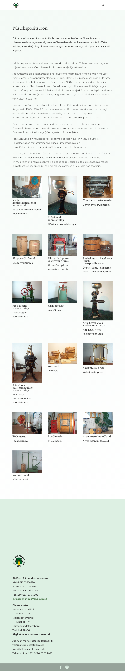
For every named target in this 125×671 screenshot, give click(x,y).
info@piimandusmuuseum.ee (29, 598)
